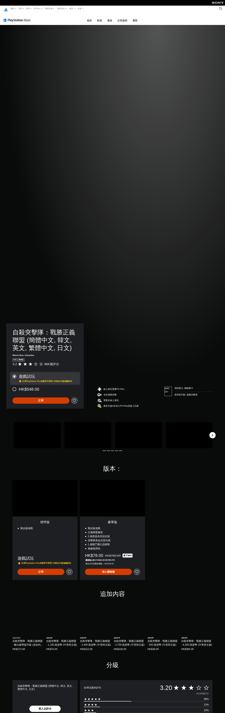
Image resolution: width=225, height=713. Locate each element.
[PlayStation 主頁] (5, 9)
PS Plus (37, 8)
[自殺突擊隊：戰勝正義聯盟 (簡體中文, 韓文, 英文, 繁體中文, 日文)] (37, 432)
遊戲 (12, 8)
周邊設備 (48, 8)
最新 (89, 17)
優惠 (109, 17)
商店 (71, 8)
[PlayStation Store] (17, 17)
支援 (79, 8)
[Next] (212, 432)
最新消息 (61, 8)
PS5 (20, 8)
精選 (99, 17)
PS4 (28, 8)
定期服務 (122, 17)
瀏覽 (135, 17)
